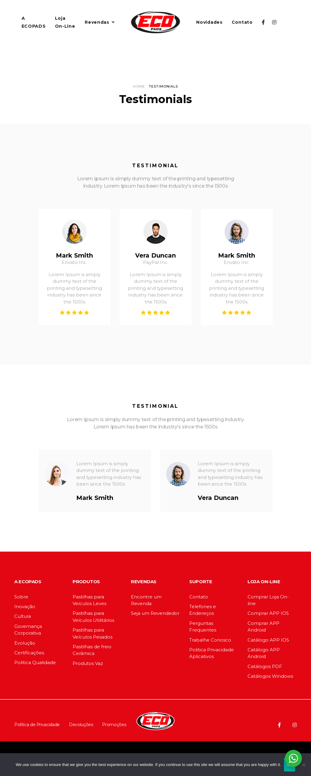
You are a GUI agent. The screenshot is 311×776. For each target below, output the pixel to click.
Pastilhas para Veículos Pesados (92, 633)
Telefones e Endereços (202, 610)
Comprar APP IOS (268, 613)
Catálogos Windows (270, 676)
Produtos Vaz (88, 663)
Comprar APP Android (263, 626)
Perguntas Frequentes (202, 626)
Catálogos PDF (265, 666)
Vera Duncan (155, 255)
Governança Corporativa (28, 629)
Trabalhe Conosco (210, 640)
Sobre (21, 597)
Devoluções (81, 724)
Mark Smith (74, 255)
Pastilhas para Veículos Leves (89, 600)
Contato (198, 597)
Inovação (24, 606)
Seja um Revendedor (155, 613)
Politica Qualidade (35, 662)
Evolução (24, 643)
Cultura (22, 616)
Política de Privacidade (37, 724)
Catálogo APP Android (264, 653)
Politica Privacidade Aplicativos (211, 653)
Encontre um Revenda (146, 600)
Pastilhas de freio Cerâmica (92, 650)
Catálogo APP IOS (268, 640)
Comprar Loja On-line (268, 600)
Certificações (29, 653)
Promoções (114, 724)
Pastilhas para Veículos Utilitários (93, 616)
